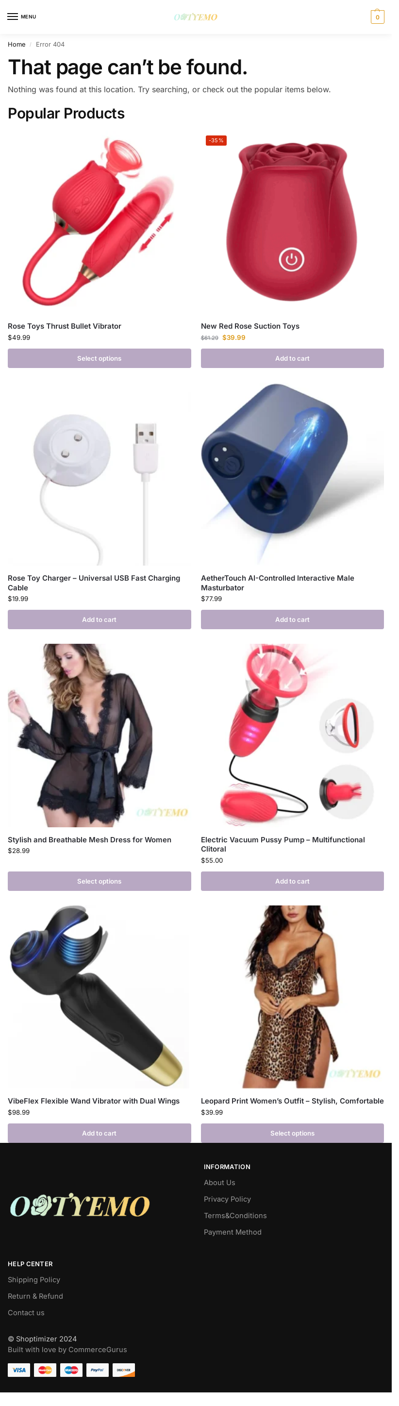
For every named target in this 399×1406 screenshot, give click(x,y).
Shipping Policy (34, 1279)
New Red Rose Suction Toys (250, 326)
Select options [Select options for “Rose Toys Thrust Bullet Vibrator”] (99, 358)
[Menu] (21, 17)
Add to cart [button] (292, 358)
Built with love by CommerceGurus (67, 1349)
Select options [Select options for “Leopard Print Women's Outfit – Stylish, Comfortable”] (292, 1133)
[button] (376, 17)
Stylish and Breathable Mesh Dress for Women (89, 839)
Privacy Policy (227, 1199)
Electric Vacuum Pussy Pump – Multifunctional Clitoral (283, 844)
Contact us (26, 1312)
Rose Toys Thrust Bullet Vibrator (64, 326)
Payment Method (233, 1232)
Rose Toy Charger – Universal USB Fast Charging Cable (94, 582)
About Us (219, 1182)
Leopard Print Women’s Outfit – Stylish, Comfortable (292, 1100)
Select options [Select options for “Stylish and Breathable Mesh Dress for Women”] (99, 881)
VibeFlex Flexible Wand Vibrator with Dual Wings (94, 1100)
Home (17, 44)
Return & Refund (35, 1296)
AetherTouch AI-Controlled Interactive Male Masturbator (277, 582)
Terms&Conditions (235, 1215)
